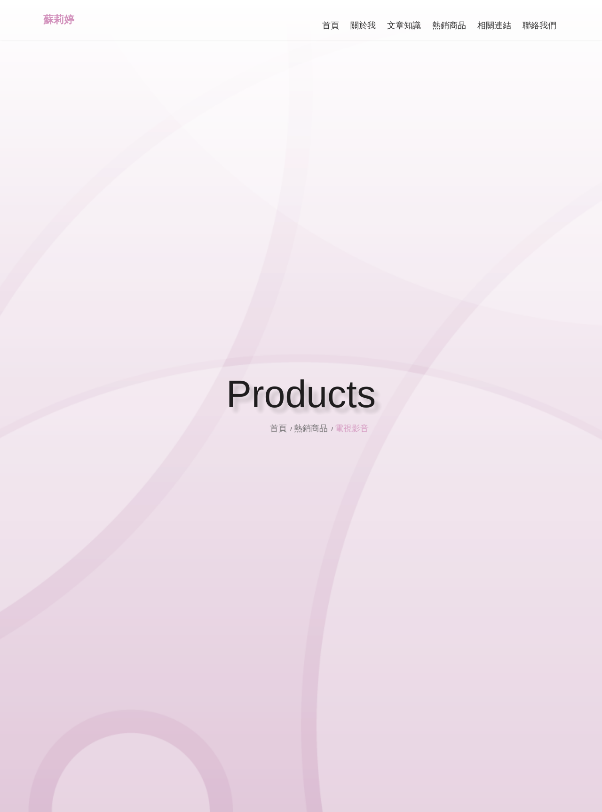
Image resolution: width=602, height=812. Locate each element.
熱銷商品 (322, 428)
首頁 (291, 428)
